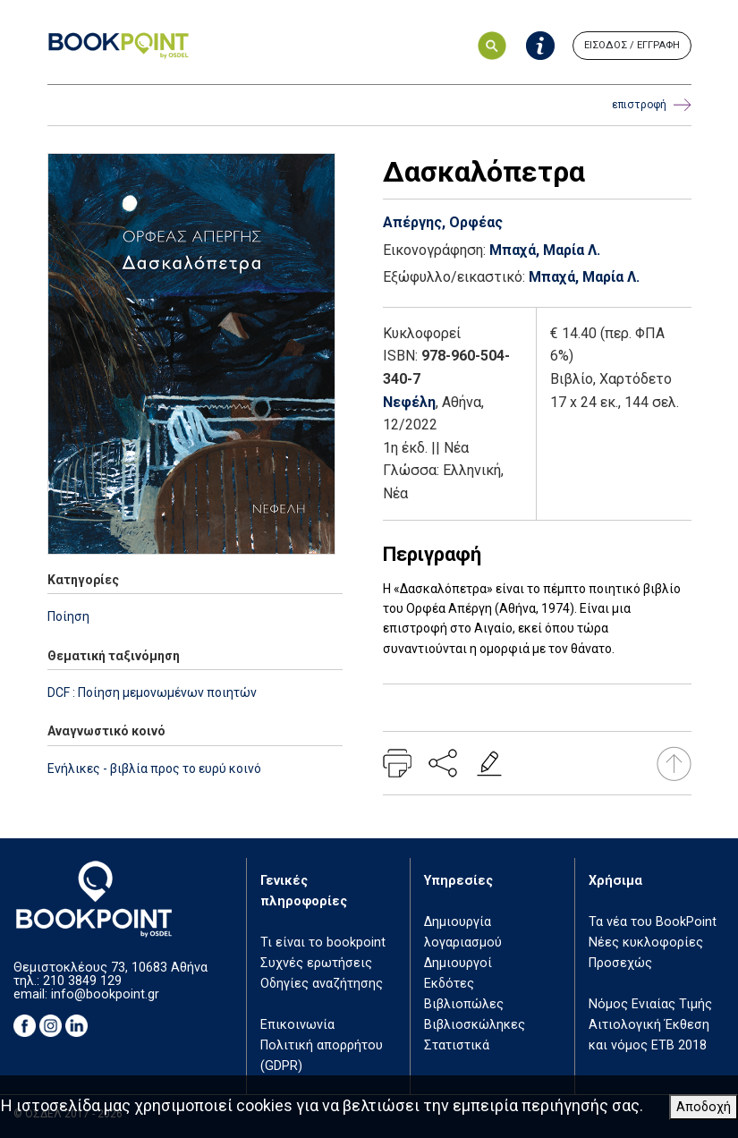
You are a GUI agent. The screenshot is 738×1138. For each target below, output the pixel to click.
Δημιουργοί (458, 963)
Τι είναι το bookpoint (323, 942)
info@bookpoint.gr (105, 994)
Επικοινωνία (297, 1024)
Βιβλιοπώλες (464, 1004)
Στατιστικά (456, 1045)
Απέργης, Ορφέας (443, 222)
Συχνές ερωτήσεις (316, 963)
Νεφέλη (409, 402)
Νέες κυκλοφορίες (646, 942)
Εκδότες (449, 983)
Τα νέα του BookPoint (653, 922)
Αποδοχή (703, 1107)
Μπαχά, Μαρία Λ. (544, 250)
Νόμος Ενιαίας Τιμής (650, 1004)
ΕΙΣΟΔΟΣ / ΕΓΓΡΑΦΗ (632, 45)
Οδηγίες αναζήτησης (321, 983)
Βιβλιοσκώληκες (474, 1024)
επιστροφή (651, 105)
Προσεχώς (620, 963)
